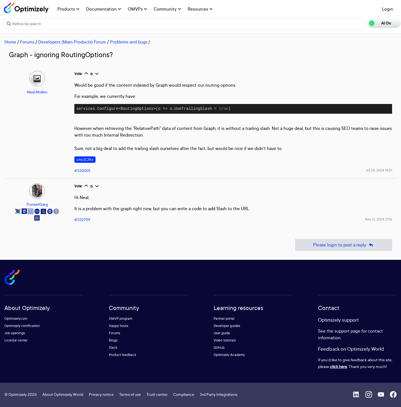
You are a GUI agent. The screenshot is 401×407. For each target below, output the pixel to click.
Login (387, 9)
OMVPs (137, 9)
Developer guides (227, 325)
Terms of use (130, 394)
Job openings (14, 333)
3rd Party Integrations (218, 394)
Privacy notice (101, 394)
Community (167, 9)
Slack (113, 347)
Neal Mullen (37, 92)
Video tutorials (225, 340)
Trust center (157, 394)
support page (347, 331)
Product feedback (122, 354)
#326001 (82, 170)
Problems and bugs (128, 42)
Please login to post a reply (343, 245)
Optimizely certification (22, 325)
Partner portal (224, 318)
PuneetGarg (37, 204)
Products (68, 9)
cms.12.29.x (85, 159)
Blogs (113, 340)
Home (10, 42)
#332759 (82, 219)
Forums (27, 42)
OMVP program (120, 318)
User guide (222, 333)
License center (16, 340)
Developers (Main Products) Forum (72, 42)
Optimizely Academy (229, 354)
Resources (200, 9)
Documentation (103, 9)
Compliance (183, 394)
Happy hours (118, 325)
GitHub (219, 347)
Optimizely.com (15, 318)
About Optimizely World (62, 394)
